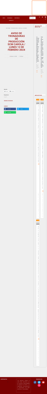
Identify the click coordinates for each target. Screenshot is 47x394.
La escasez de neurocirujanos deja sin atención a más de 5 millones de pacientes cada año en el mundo (37, 49)
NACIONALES (17, 17)
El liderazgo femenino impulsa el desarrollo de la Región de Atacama (38, 133)
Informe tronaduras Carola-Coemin (16, 28)
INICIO (4, 17)
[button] (10, 109)
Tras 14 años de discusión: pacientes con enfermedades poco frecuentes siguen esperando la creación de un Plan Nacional (42, 52)
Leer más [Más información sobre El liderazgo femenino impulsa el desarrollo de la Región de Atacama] (38, 164)
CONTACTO (11, 20)
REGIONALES (9, 17)
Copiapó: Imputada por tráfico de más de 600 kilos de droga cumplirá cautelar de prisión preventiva (42, 147)
